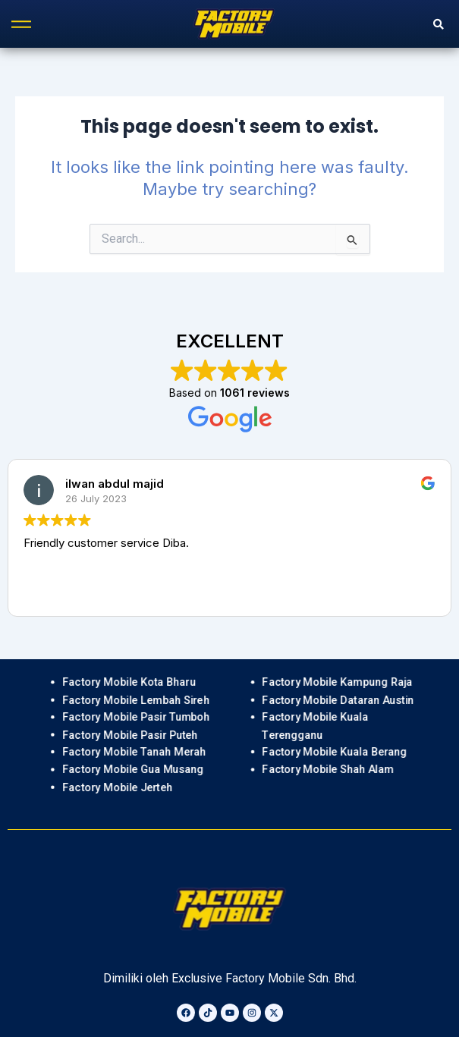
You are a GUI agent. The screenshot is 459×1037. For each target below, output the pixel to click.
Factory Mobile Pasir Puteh (129, 734)
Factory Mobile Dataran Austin (338, 699)
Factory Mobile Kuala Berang (335, 752)
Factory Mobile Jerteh (117, 787)
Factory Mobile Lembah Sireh (135, 699)
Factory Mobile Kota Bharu (129, 682)
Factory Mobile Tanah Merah (134, 752)
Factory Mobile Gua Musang (132, 769)
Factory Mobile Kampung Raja (338, 682)
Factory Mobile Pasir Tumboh (135, 717)
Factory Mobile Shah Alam (328, 769)
